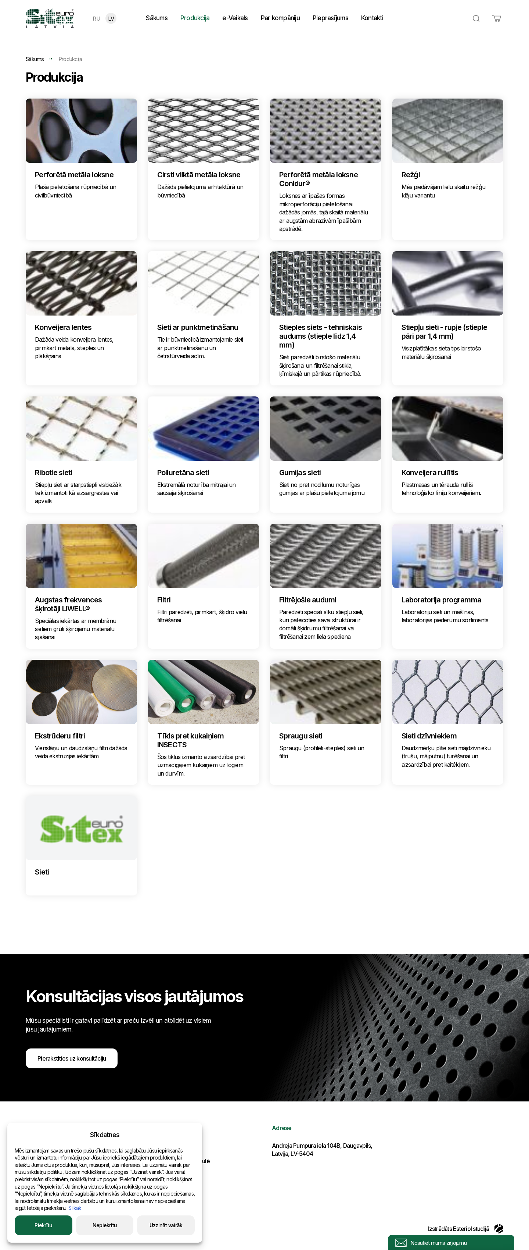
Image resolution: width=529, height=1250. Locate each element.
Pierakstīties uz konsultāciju (71, 1058)
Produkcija (195, 18)
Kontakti (372, 18)
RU (96, 18)
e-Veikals (235, 18)
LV (111, 18)
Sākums (157, 18)
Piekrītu (43, 1225)
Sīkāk (74, 1208)
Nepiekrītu (105, 1225)
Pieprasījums (330, 18)
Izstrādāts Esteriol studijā (465, 1228)
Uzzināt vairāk (166, 1225)
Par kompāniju (280, 18)
